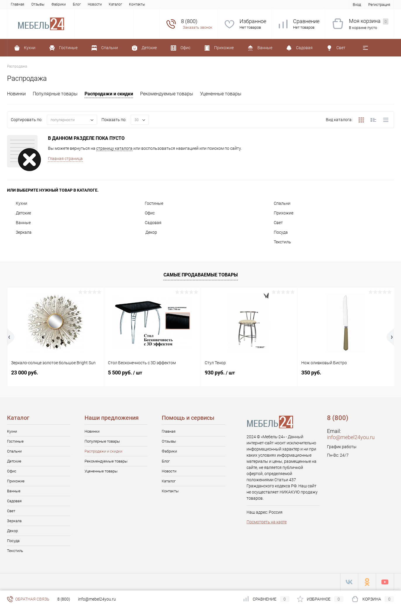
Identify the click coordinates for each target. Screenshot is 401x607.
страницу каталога (114, 148)
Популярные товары (55, 94)
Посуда (276, 232)
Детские (19, 213)
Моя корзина (368, 21)
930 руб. (220, 372)
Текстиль (278, 242)
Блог (77, 4)
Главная (17, 4)
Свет (274, 222)
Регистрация (379, 4)
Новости (95, 4)
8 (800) (63, 599)
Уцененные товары (220, 94)
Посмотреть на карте (267, 522)
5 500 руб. (125, 372)
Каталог (115, 4)
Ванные (19, 222)
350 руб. (311, 372)
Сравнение (306, 21)
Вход (357, 4)
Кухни (17, 203)
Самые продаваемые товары (201, 275)
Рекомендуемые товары (166, 94)
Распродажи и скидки (109, 94)
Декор (146, 232)
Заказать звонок (197, 27)
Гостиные (149, 203)
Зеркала (19, 232)
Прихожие (279, 213)
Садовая (148, 222)
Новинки (16, 94)
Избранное (253, 21)
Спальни (277, 203)
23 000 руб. (24, 372)
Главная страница (65, 158)
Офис (145, 213)
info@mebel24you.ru (351, 437)
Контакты (137, 4)
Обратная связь (28, 599)
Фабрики (58, 4)
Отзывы (37, 4)
